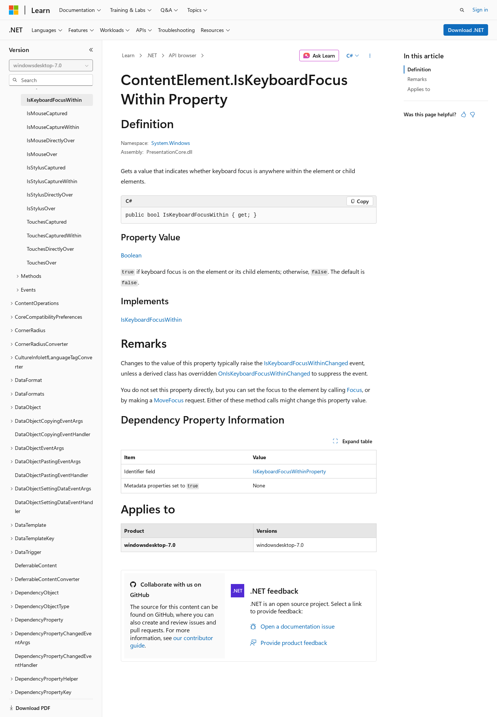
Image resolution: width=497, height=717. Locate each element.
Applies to (418, 89)
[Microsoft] (14, 10)
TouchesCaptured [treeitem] (47, 221)
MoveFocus (169, 400)
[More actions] (369, 56)
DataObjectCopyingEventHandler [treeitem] (52, 434)
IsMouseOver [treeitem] (42, 154)
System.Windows (170, 142)
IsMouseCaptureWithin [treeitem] (53, 126)
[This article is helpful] (463, 114)
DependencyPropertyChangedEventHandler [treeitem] (53, 660)
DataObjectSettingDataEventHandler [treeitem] (54, 507)
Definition (419, 69)
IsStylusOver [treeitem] (41, 208)
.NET (152, 55)
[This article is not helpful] (472, 114)
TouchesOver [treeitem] (42, 262)
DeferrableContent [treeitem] (36, 565)
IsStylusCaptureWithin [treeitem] (52, 181)
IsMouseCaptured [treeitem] (47, 113)
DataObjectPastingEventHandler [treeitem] (51, 474)
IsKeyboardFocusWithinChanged (306, 363)
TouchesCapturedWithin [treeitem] (54, 235)
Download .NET (466, 29)
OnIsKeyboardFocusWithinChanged (264, 373)
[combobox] (51, 65)
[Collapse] (91, 49)
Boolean (131, 255)
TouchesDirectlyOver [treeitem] (50, 248)
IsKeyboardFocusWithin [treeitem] (54, 99)
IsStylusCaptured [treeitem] (46, 167)
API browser (182, 55)
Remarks (417, 78)
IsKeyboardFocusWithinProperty (289, 471)
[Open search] (462, 10)
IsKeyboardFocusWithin (151, 319)
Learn (128, 55)
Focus (354, 389)
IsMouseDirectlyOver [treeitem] (51, 140)
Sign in (480, 9)
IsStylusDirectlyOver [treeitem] (50, 194)
